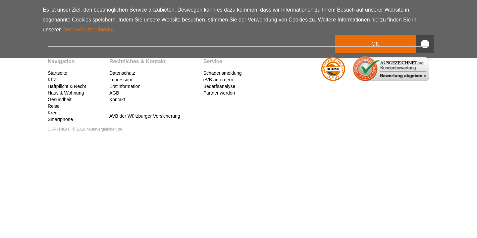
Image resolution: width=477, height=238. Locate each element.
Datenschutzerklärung (88, 29)
